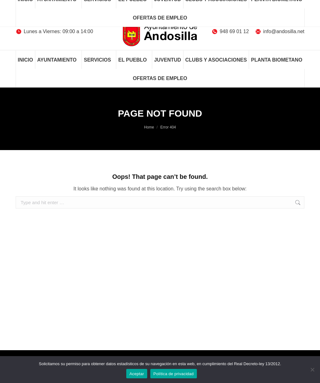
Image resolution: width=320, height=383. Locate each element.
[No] (312, 369)
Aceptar (136, 373)
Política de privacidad (173, 373)
